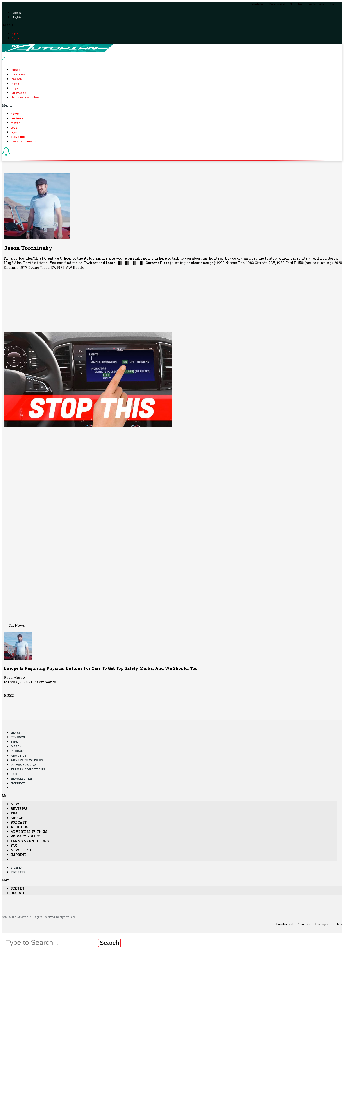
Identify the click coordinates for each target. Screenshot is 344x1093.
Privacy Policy (24, 765)
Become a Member (25, 97)
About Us (19, 756)
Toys (15, 83)
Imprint (18, 783)
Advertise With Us (27, 760)
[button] (172, 25)
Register (17, 17)
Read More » (14, 677)
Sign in (17, 12)
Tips (15, 88)
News (16, 70)
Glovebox (19, 93)
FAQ (14, 774)
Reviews (18, 74)
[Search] (109, 943)
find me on (81, 263)
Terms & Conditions (28, 770)
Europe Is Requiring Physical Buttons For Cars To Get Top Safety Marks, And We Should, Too (100, 668)
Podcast (18, 751)
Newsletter (21, 779)
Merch (17, 79)
